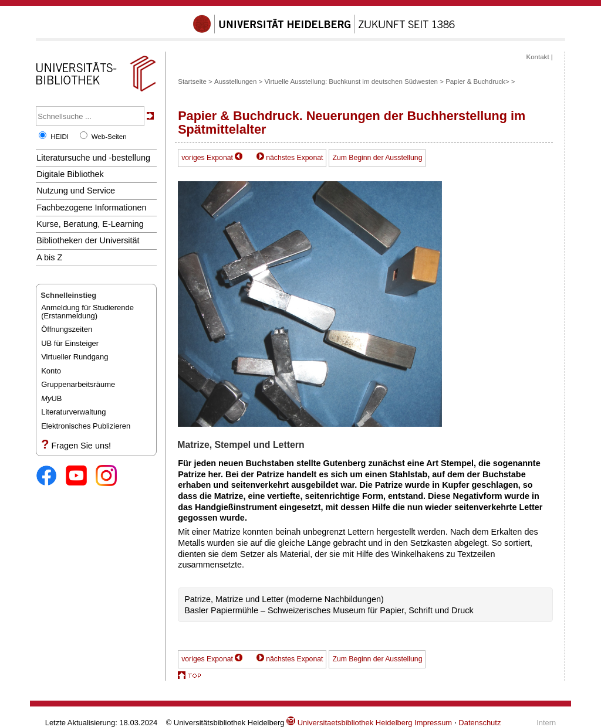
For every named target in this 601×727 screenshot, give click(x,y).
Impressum (433, 722)
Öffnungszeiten (66, 329)
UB (51, 398)
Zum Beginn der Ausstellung (377, 158)
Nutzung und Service (75, 190)
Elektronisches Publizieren (85, 426)
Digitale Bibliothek (70, 174)
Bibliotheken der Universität (87, 240)
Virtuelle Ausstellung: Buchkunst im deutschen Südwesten (351, 81)
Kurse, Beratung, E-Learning (90, 224)
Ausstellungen (235, 81)
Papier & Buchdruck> (477, 81)
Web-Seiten (109, 136)
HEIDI (59, 136)
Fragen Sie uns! (81, 445)
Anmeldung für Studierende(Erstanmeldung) (87, 311)
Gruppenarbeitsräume (78, 384)
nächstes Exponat (294, 158)
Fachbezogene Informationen (91, 207)
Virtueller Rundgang (74, 356)
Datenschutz (479, 722)
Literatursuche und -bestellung (93, 157)
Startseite (192, 81)
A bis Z (49, 257)
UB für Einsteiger (70, 343)
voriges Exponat (207, 158)
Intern (546, 722)
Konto (51, 370)
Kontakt (537, 56)
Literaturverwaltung (73, 411)
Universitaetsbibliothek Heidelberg (349, 722)
